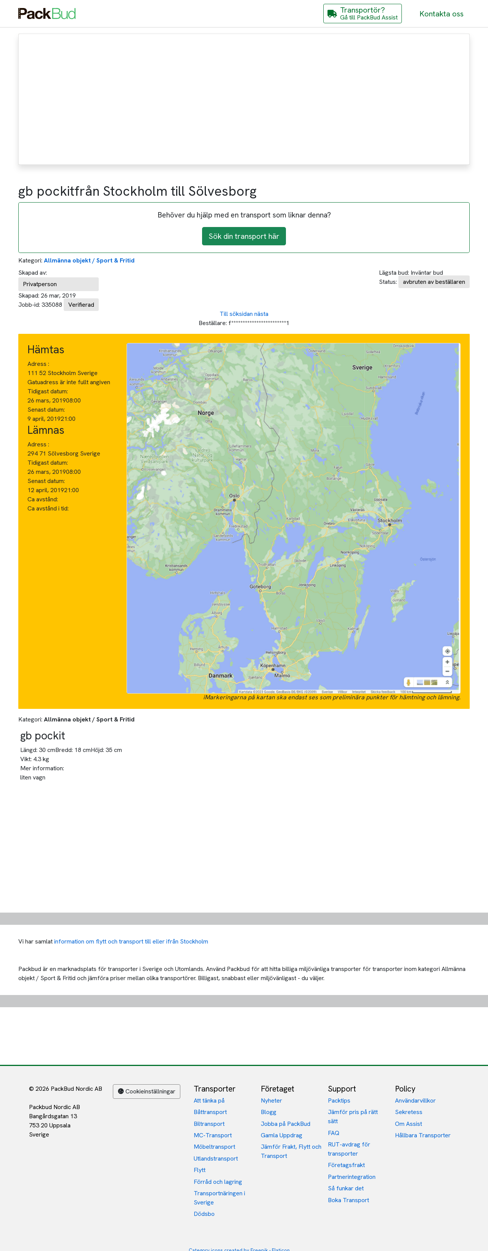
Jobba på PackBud (285, 1124)
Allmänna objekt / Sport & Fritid (89, 260)
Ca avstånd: (43, 499)
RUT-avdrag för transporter (349, 1149)
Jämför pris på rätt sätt (353, 1116)
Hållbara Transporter (423, 1135)
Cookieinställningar (146, 1091)
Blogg (268, 1112)
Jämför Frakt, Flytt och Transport (291, 1151)
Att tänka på (209, 1100)
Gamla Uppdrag (281, 1135)
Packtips (339, 1100)
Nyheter (271, 1100)
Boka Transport (348, 1200)
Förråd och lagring (218, 1182)
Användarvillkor (415, 1100)
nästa (261, 314)
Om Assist (408, 1124)
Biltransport (209, 1124)
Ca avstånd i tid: (48, 508)
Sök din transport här (244, 236)
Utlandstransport (216, 1158)
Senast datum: (46, 410)
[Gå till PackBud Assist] (362, 13)
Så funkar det (346, 1188)
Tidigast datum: (47, 391)
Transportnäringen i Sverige (219, 1197)
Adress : (38, 364)
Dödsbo (204, 1214)
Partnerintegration (352, 1177)
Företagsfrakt (346, 1165)
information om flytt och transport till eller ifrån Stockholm (131, 941)
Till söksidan (236, 314)
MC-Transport (213, 1135)
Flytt (199, 1170)
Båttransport (210, 1112)
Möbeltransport (214, 1147)
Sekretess (408, 1112)
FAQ (333, 1133)
